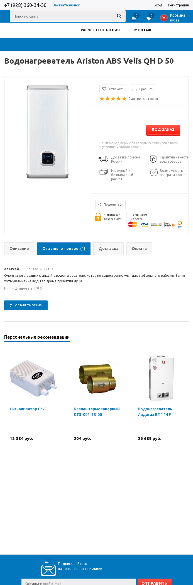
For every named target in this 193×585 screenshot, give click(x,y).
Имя (7, 288)
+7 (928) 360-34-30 (25, 5)
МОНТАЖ (142, 30)
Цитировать (23, 288)
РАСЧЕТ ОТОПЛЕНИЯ (100, 30)
